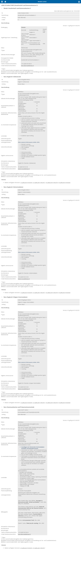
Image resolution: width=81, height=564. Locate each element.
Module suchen (42, 1)
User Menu (79, 2)
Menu (2, 2)
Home (5, 2)
